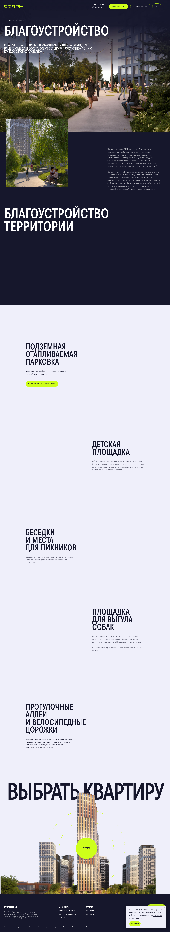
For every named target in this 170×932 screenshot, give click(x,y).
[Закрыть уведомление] (164, 907)
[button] (101, 8)
